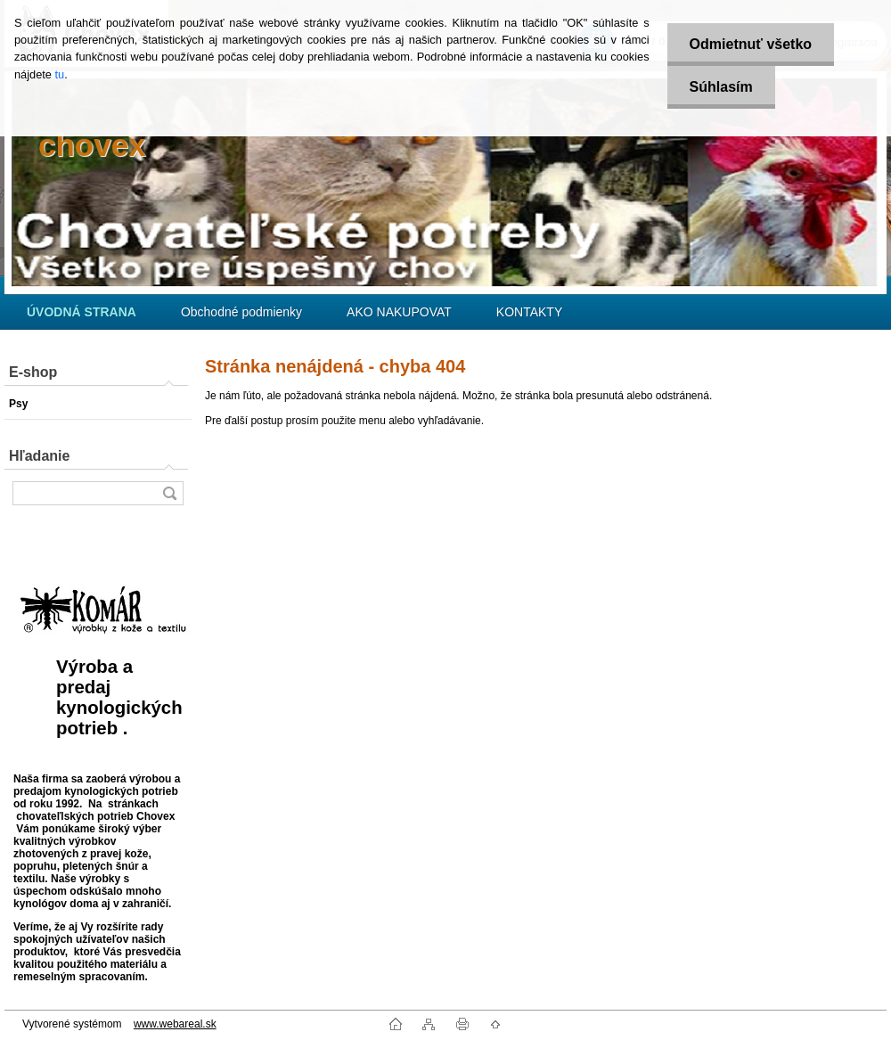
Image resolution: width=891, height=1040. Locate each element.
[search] (169, 493)
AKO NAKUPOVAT (399, 312)
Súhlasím (721, 86)
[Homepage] (81, 312)
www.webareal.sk (175, 1024)
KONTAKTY (529, 312)
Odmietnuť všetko (751, 44)
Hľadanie (39, 455)
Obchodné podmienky (241, 312)
